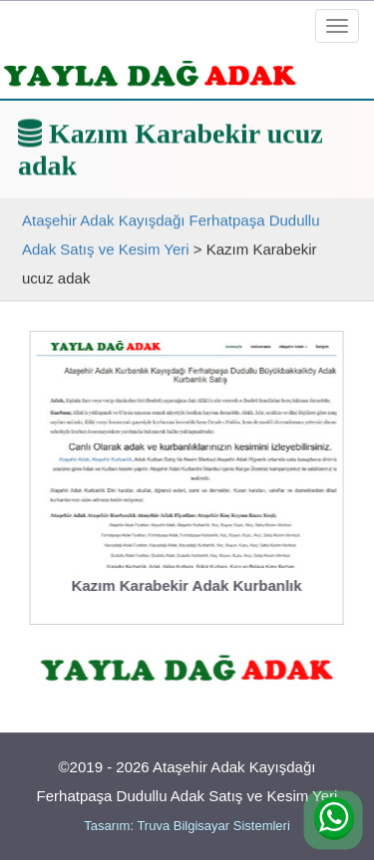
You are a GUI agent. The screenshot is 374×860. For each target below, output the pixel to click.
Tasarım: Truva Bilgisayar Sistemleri (187, 825)
